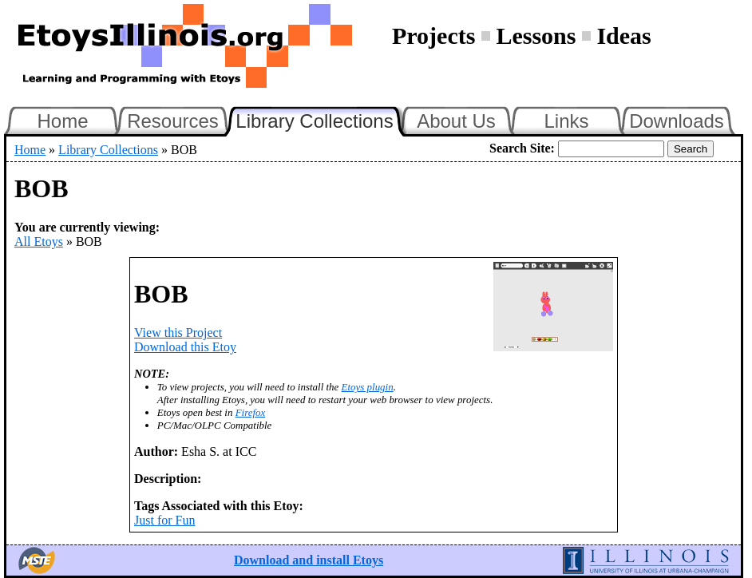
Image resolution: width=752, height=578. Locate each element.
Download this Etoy (185, 347)
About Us (456, 121)
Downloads (676, 121)
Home (62, 121)
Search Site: (522, 148)
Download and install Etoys (308, 560)
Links (566, 121)
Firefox (250, 412)
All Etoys (38, 241)
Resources (173, 121)
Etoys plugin (368, 387)
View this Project (178, 332)
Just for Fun (164, 520)
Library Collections (320, 119)
